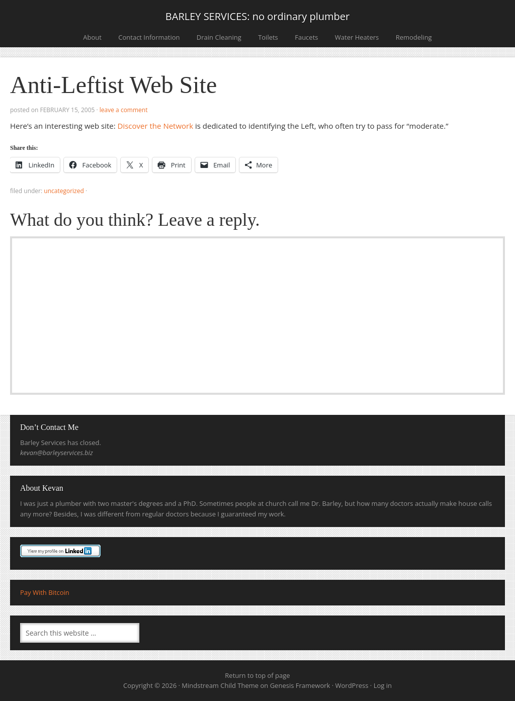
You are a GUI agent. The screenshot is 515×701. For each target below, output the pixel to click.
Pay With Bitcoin (44, 592)
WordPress (352, 685)
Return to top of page (257, 675)
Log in (383, 685)
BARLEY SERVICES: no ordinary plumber (257, 16)
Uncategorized (64, 191)
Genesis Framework (300, 685)
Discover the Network (156, 126)
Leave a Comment (124, 110)
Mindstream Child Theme (220, 685)
